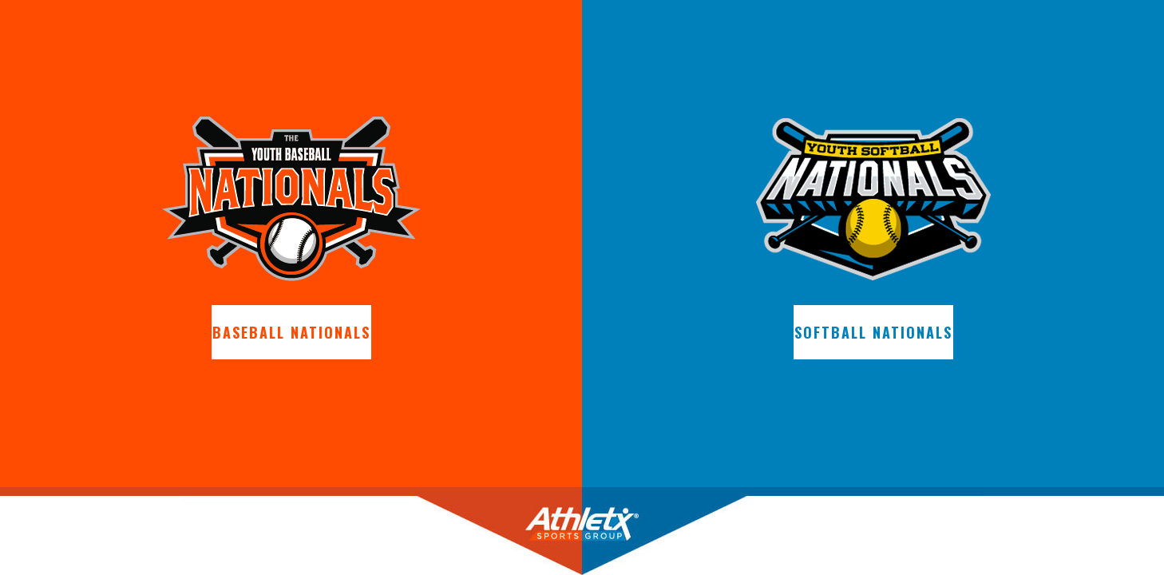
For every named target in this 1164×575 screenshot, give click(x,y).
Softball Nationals (873, 332)
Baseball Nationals (291, 332)
